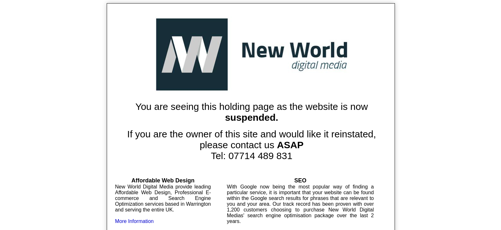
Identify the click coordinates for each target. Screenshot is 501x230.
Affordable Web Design (163, 180)
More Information (134, 221)
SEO (300, 180)
